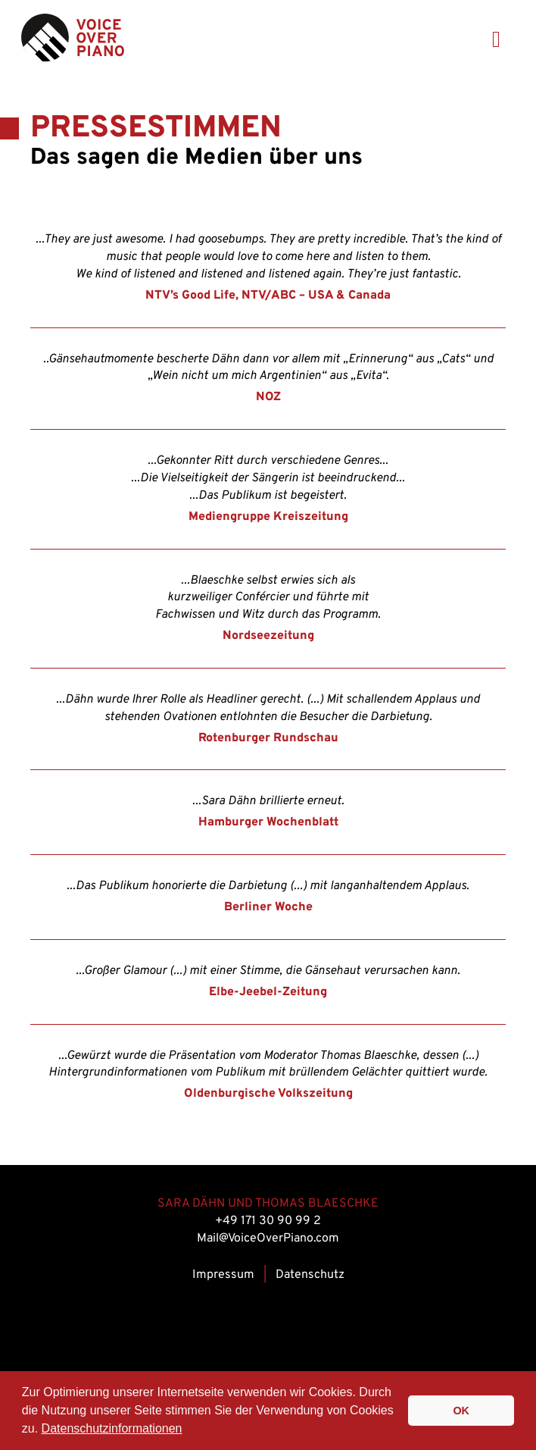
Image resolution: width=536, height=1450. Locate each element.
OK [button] (461, 1411)
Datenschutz (310, 1274)
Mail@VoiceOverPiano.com (268, 1238)
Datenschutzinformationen (112, 1428)
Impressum (223, 1274)
